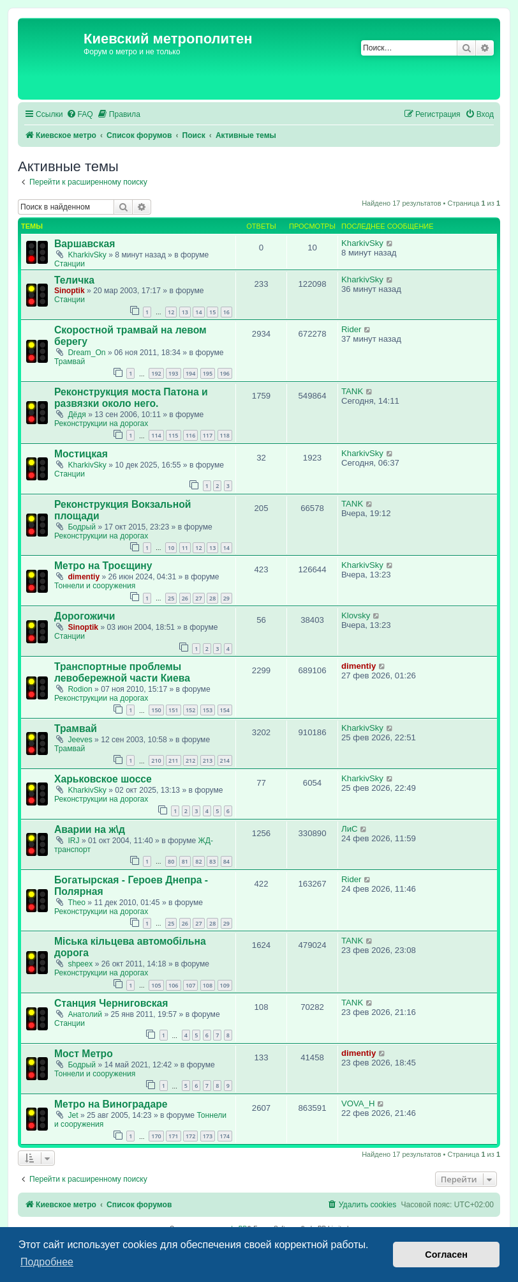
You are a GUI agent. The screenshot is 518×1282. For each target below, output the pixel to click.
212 (190, 760)
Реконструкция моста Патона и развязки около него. (131, 397)
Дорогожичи (84, 616)
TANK (352, 391)
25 (171, 598)
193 (173, 373)
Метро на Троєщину (103, 565)
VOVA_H (358, 1103)
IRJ (73, 840)
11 (185, 548)
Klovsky (355, 615)
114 (156, 435)
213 (207, 760)
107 (190, 985)
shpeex (80, 963)
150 (156, 710)
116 (190, 435)
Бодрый (82, 527)
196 (225, 373)
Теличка (74, 280)
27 (198, 598)
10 (171, 548)
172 (190, 1136)
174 (225, 1136)
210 (156, 760)
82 (198, 861)
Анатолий (85, 1014)
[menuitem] (79, 114)
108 (207, 985)
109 (225, 985)
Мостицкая (81, 453)
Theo (76, 902)
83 (212, 861)
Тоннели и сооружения (94, 585)
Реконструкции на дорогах (101, 423)
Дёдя (77, 414)
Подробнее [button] (46, 1261)
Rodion (80, 689)
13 (185, 312)
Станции (69, 263)
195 (207, 373)
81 (185, 861)
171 (173, 1136)
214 (225, 760)
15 (212, 312)
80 (171, 861)
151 (173, 710)
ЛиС (349, 829)
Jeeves (80, 739)
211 (173, 760)
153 (207, 710)
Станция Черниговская (111, 1003)
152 (190, 710)
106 (173, 985)
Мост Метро (83, 1053)
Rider (351, 329)
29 (226, 598)
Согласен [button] (446, 1254)
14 (198, 312)
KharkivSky (87, 254)
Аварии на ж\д (89, 829)
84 (226, 861)
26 (185, 598)
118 (225, 435)
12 (171, 312)
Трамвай (69, 361)
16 (226, 312)
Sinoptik (69, 290)
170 (156, 1136)
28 (212, 598)
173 (207, 1136)
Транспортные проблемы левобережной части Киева (122, 672)
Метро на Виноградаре (111, 1104)
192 (156, 373)
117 (207, 435)
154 (225, 710)
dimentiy (84, 576)
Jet (73, 1115)
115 (173, 435)
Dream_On (86, 352)
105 (156, 985)
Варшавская (84, 243)
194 (190, 373)
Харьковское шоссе (103, 779)
